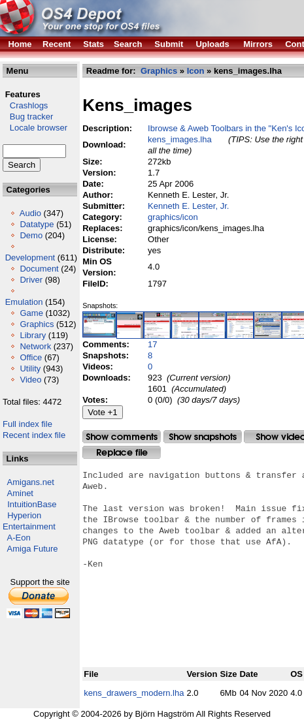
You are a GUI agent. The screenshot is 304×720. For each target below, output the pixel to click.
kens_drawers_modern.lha (134, 693)
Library (33, 335)
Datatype (37, 224)
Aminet (20, 493)
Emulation (24, 302)
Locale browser (35, 128)
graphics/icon (173, 217)
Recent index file (34, 435)
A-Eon (19, 537)
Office (31, 357)
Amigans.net (30, 482)
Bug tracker (28, 116)
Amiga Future (32, 549)
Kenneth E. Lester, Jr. (188, 206)
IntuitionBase (31, 504)
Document (39, 269)
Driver (31, 280)
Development (30, 257)
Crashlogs (25, 105)
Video (30, 379)
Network (35, 346)
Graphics (37, 324)
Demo (31, 235)
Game (31, 313)
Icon (196, 71)
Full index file (27, 424)
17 (152, 344)
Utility (30, 368)
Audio (30, 213)
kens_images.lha (180, 139)
